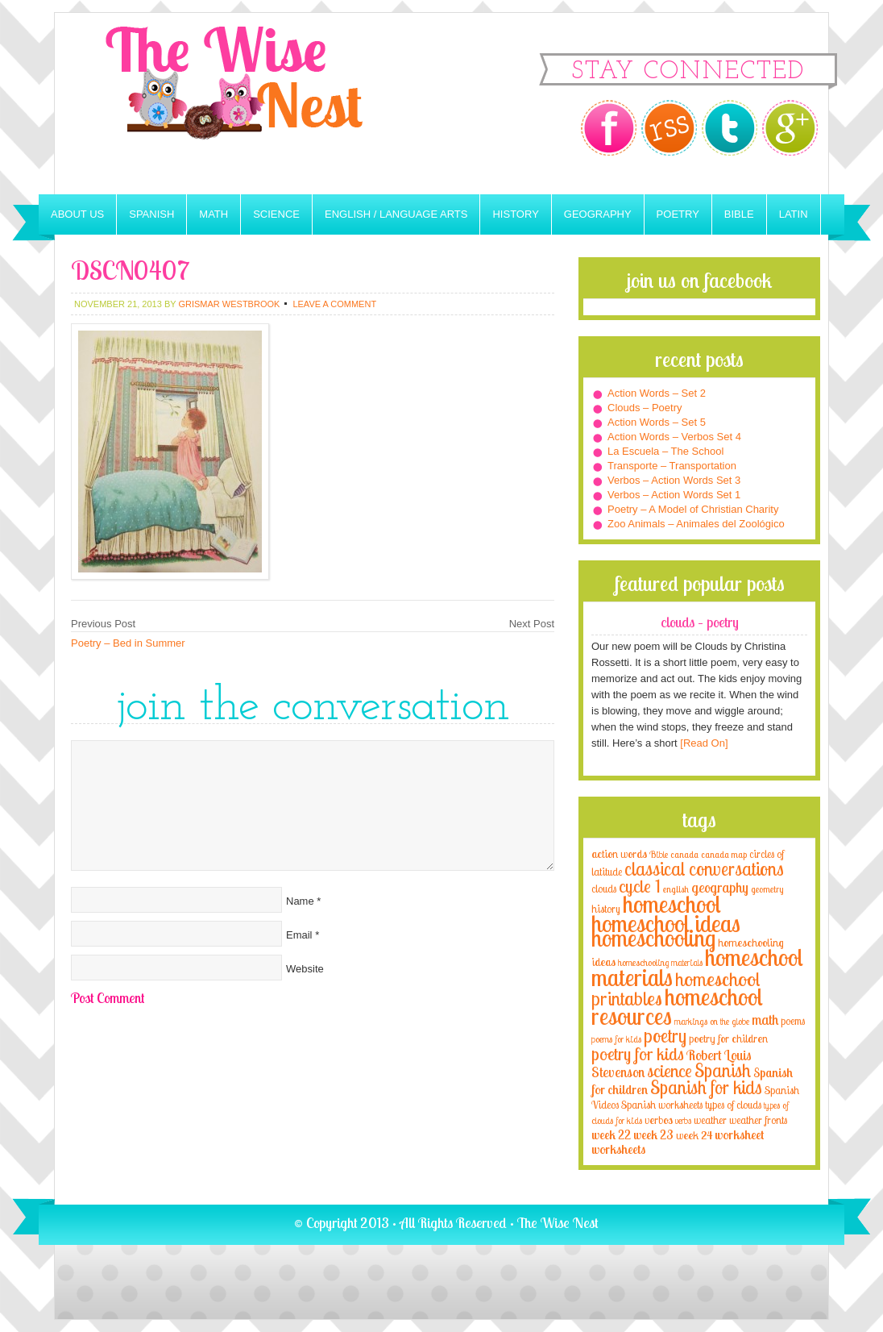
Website (305, 969)
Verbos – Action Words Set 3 (673, 480)
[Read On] (703, 743)
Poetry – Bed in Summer (128, 643)
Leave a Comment (334, 304)
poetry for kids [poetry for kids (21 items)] (637, 1053)
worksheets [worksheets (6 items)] (618, 1149)
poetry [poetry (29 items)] (665, 1035)
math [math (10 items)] (765, 1019)
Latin (793, 214)
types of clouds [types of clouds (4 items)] (733, 1104)
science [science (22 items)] (669, 1070)
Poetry (678, 214)
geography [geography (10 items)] (719, 887)
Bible (739, 214)
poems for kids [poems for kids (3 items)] (616, 1039)
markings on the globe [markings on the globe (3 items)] (711, 1021)
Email (299, 935)
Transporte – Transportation (671, 466)
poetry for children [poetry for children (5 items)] (728, 1038)
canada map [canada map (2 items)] (724, 854)
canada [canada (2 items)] (684, 854)
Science (276, 214)
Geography (598, 214)
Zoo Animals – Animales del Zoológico (696, 524)
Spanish (151, 214)
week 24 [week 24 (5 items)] (694, 1135)
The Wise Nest (256, 103)
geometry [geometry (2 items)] (767, 889)
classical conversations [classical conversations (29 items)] (704, 868)
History (515, 214)
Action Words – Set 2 (656, 393)
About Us (77, 214)
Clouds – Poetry (644, 408)
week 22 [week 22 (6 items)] (611, 1135)
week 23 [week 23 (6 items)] (653, 1135)
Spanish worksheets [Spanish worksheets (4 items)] (662, 1104)
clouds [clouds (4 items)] (603, 888)
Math (213, 214)
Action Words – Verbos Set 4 (674, 437)
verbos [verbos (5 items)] (659, 1119)
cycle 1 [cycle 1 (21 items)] (640, 886)
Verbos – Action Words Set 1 (673, 495)
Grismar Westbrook (229, 304)
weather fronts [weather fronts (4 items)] (758, 1119)
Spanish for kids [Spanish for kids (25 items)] (706, 1087)
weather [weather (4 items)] (710, 1119)
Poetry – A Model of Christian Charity (692, 509)
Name (300, 901)
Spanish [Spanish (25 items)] (722, 1070)
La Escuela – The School (665, 451)
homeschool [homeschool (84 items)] (672, 903)
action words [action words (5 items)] (619, 853)
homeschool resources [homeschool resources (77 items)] (677, 1006)
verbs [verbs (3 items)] (683, 1120)
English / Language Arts (396, 214)
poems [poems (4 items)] (793, 1020)
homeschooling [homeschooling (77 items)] (653, 937)
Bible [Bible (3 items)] (658, 854)
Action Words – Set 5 (656, 422)
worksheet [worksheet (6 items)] (739, 1135)
